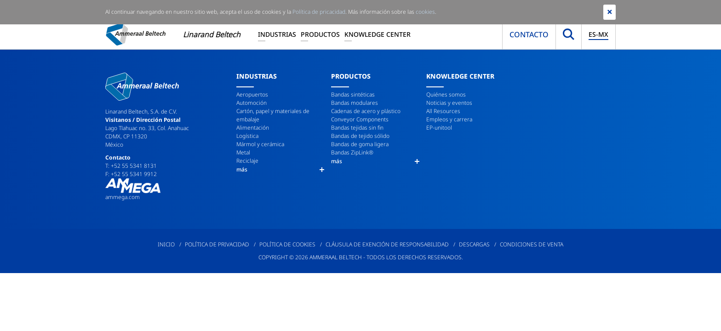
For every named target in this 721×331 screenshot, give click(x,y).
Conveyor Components (360, 119)
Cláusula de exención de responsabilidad (387, 244)
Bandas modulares (354, 103)
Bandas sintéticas (353, 94)
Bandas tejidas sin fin (357, 127)
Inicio (166, 244)
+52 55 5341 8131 (134, 166)
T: (108, 166)
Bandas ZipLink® (352, 152)
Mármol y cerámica (260, 144)
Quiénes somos (446, 94)
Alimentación (252, 127)
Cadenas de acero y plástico (366, 111)
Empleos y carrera (449, 119)
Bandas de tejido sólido (360, 136)
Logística (247, 136)
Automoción (251, 103)
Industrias (277, 34)
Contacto (529, 34)
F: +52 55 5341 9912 (131, 174)
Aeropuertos (252, 94)
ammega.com (122, 197)
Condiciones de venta (531, 244)
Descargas (474, 244)
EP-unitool (439, 127)
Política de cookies (287, 244)
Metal (243, 152)
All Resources (443, 111)
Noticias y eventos (449, 103)
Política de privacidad (217, 244)
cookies (425, 12)
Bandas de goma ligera (360, 144)
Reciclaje (247, 161)
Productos (320, 34)
